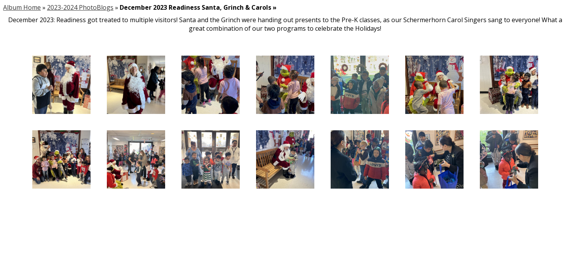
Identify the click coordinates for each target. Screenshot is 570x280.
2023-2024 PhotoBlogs (80, 7)
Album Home (22, 7)
